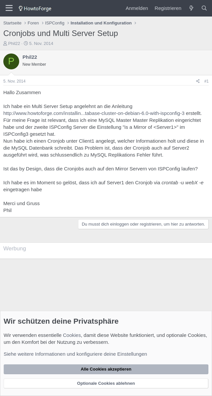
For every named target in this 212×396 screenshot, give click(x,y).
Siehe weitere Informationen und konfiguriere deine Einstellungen (75, 354)
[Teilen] (198, 81)
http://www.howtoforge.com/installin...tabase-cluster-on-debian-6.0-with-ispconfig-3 (94, 113)
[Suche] (204, 8)
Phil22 (14, 43)
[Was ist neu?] (191, 8)
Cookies (72, 335)
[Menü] (9, 8)
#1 (206, 81)
